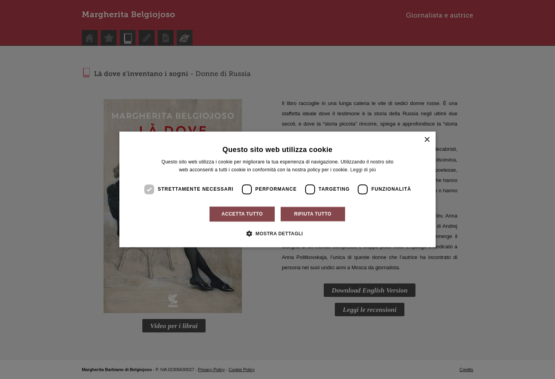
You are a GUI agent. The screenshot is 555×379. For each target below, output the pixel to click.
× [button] (427, 140)
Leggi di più (363, 170)
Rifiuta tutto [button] (312, 214)
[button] (277, 234)
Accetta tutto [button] (241, 214)
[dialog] (277, 189)
